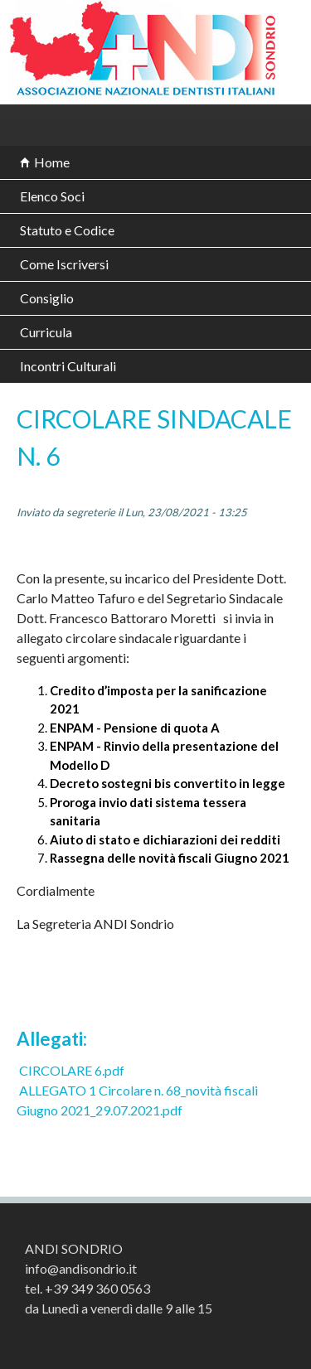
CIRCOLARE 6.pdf (71, 1070)
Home (52, 162)
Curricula (46, 332)
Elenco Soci (52, 196)
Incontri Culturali (68, 366)
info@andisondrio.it (81, 1268)
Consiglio (47, 298)
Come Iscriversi (64, 264)
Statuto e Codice (67, 230)
